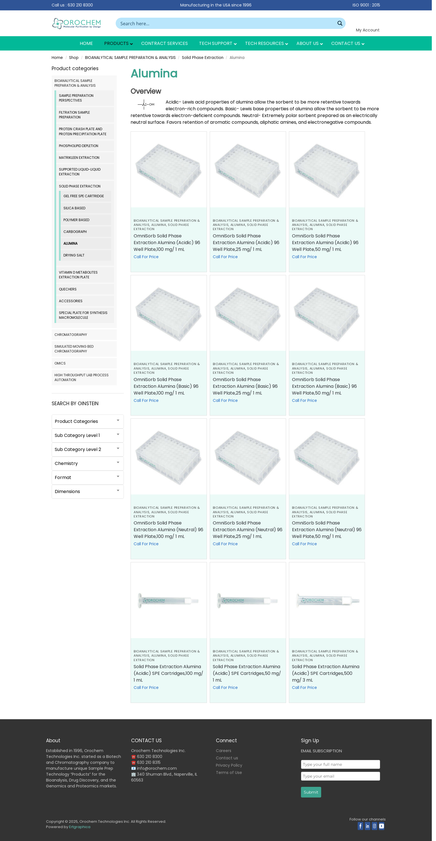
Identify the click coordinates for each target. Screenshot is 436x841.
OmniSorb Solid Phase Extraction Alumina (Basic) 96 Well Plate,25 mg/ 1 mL (245, 386)
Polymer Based (76, 219)
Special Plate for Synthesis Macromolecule (83, 315)
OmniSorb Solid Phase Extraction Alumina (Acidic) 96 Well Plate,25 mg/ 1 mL (246, 243)
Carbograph (75, 231)
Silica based (74, 208)
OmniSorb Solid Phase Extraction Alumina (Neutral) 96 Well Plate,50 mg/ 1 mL (327, 530)
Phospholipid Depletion (78, 145)
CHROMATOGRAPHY (70, 334)
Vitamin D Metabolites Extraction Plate (78, 274)
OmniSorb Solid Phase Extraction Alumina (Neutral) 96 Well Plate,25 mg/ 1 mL (247, 530)
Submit (311, 792)
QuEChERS (68, 289)
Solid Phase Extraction (202, 57)
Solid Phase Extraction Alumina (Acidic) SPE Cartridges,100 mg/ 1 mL (168, 673)
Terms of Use (229, 772)
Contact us (227, 758)
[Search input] (227, 23)
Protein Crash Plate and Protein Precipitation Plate (82, 131)
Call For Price (146, 257)
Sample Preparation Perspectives (76, 98)
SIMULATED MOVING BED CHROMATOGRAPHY (73, 349)
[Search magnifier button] (340, 23)
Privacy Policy (229, 765)
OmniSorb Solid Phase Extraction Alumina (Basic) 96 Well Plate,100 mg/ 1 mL (166, 386)
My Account (368, 30)
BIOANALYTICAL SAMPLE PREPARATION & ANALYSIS (130, 57)
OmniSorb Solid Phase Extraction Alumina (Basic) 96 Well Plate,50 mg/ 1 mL (324, 386)
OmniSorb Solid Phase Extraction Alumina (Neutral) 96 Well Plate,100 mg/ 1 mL (168, 530)
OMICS (60, 363)
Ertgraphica (79, 826)
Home (57, 57)
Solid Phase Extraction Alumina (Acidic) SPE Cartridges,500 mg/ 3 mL (325, 673)
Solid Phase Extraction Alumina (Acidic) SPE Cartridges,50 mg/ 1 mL (247, 673)
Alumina (158, 225)
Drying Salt (74, 255)
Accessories (71, 301)
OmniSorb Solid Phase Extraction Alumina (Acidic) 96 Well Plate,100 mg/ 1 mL (167, 243)
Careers (223, 750)
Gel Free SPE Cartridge (83, 196)
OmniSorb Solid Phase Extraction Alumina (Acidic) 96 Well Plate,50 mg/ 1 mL (325, 243)
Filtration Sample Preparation (74, 115)
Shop (74, 57)
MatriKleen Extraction (79, 157)
